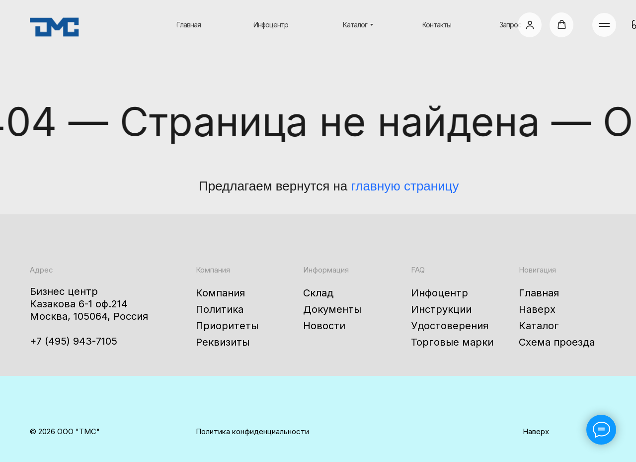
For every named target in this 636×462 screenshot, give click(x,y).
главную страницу (405, 186)
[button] (530, 24)
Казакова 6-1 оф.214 (79, 304)
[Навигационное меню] (604, 25)
